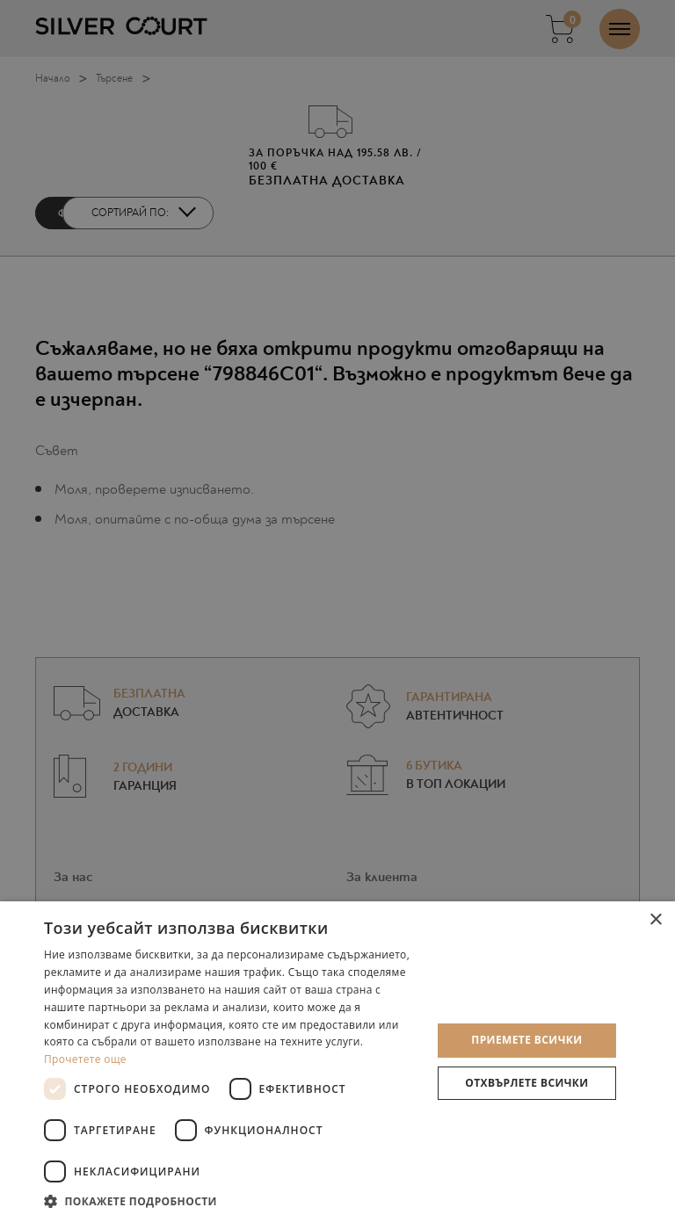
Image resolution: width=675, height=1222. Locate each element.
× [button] (655, 920)
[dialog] (337, 611)
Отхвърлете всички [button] (526, 1082)
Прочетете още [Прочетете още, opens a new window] (85, 1059)
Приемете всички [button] (526, 1039)
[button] (232, 1200)
